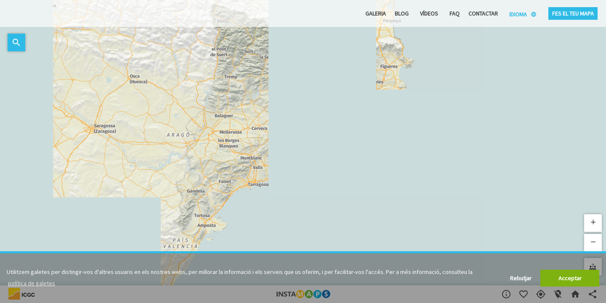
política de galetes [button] (31, 283)
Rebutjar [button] (521, 278)
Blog (402, 13)
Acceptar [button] (570, 278)
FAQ (454, 13)
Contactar (483, 13)
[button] (593, 223)
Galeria (375, 13)
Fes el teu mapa (573, 13)
